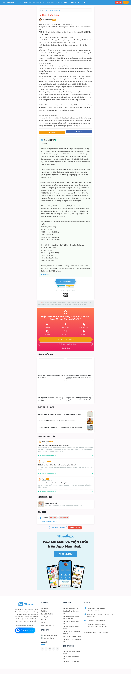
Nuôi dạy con (49, 2)
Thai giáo (27, 2)
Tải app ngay (65, 281)
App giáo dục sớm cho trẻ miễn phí (71, 652)
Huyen (45, 479)
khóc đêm (53, 517)
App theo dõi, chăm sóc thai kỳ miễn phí (71, 617)
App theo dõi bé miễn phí (71, 661)
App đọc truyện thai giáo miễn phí (71, 627)
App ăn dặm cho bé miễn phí (71, 658)
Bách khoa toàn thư (47, 626)
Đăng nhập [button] (118, 2)
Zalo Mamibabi (24, 630)
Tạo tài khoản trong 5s (65, 340)
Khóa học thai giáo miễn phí (71, 612)
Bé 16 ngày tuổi (45, 462)
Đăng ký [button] (126, 2)
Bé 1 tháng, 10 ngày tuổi (47, 443)
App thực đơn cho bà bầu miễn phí (71, 633)
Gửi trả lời (45, 275)
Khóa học (59, 2)
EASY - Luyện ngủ (55, 10)
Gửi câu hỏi (75, 527)
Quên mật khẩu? (65, 348)
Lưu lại (52, 132)
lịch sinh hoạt (64, 517)
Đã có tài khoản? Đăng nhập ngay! (65, 344)
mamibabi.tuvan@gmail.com (97, 620)
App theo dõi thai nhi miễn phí (72, 641)
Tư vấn (46, 10)
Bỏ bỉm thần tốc (48, 638)
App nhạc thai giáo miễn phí (71, 622)
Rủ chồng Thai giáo (49, 635)
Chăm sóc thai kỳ (38, 2)
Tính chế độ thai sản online (72, 636)
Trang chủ (19, 2)
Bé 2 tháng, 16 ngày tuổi (47, 480)
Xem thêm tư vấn (58, 527)
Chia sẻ (79, 132)
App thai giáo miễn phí (70, 608)
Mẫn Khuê (46, 461)
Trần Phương (47, 441)
